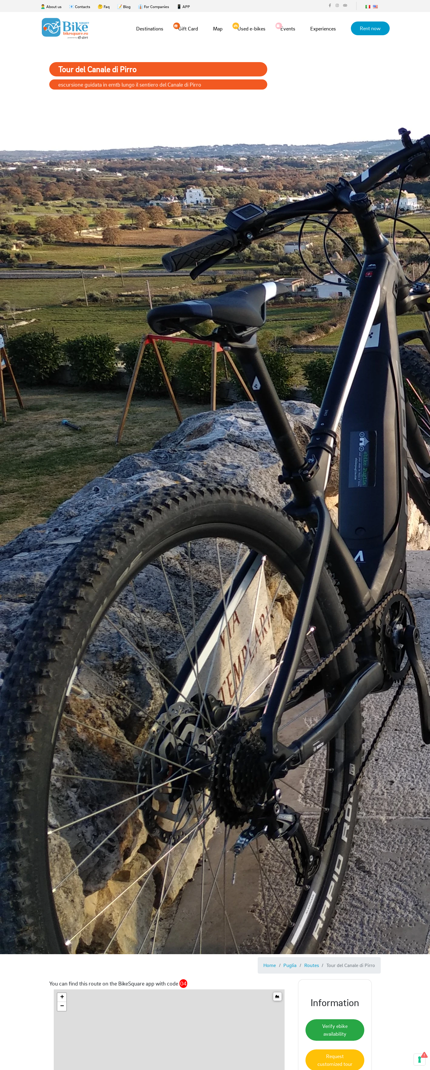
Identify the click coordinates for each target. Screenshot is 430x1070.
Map (217, 28)
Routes (311, 965)
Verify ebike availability (335, 1030)
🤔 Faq (104, 6)
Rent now (370, 28)
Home (269, 965)
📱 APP (183, 6)
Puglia (290, 965)
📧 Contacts (79, 6)
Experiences (323, 28)
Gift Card (188, 28)
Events (287, 28)
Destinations (149, 28)
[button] (61, 997)
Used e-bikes (251, 28)
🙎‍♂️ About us (51, 6)
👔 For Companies (153, 6)
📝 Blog (123, 6)
